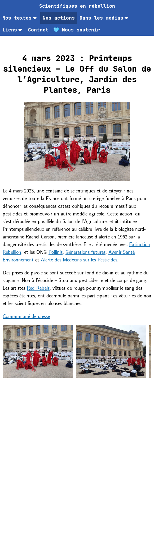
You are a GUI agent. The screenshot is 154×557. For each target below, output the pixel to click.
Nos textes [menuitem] (20, 18)
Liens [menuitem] (12, 30)
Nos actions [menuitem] (59, 18)
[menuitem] (77, 6)
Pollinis (56, 251)
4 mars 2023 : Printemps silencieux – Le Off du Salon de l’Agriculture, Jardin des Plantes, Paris (77, 74)
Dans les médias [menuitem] (105, 18)
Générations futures (85, 251)
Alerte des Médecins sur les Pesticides (79, 259)
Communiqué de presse (26, 316)
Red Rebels (38, 287)
